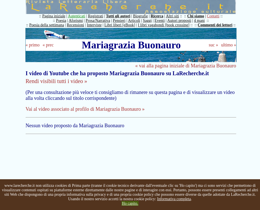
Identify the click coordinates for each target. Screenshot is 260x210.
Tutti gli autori (118, 16)
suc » (213, 45)
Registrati (95, 16)
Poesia (61, 20)
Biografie (140, 16)
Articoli (134, 20)
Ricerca (157, 16)
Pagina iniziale (53, 16)
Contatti (213, 16)
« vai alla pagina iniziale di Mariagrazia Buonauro (185, 66)
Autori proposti (179, 20)
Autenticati (76, 16)
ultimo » (228, 45)
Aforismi (76, 20)
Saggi (147, 20)
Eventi (159, 20)
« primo (33, 45)
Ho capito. (130, 203)
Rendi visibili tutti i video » (56, 81)
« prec (48, 45)
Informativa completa (174, 199)
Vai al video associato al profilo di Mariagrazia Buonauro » (85, 109)
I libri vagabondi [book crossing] (163, 25)
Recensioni (75, 25)
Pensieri (119, 20)
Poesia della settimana (46, 25)
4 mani (199, 20)
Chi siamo (195, 16)
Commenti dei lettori (215, 25)
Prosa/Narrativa (97, 20)
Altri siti (172, 16)
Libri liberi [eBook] (119, 25)
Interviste (94, 25)
